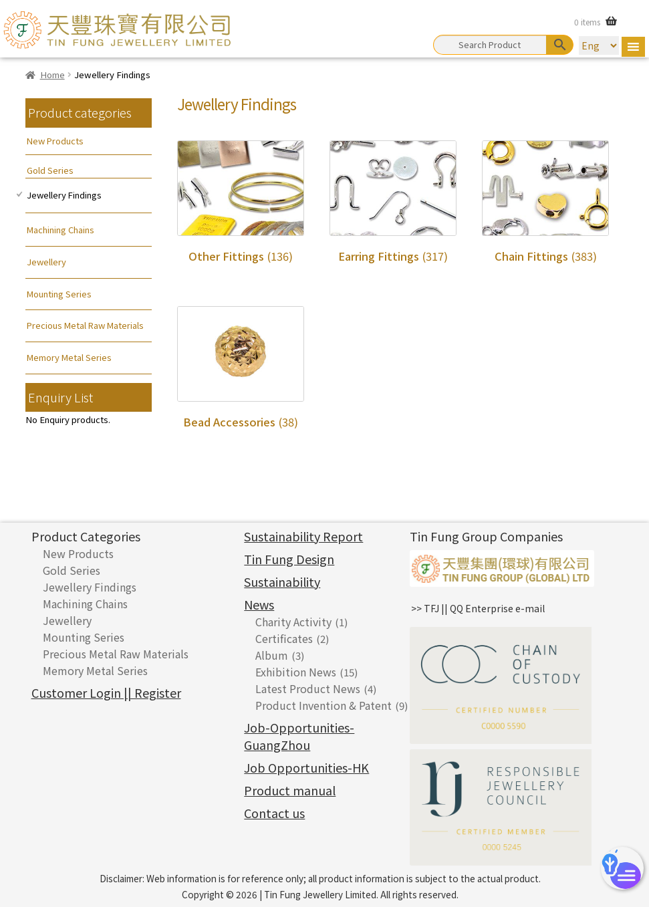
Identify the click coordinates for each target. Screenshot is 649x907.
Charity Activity (293, 622)
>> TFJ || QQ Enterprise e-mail (478, 608)
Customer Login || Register (106, 692)
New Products (55, 140)
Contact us (274, 812)
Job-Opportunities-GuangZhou (299, 736)
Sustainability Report (303, 536)
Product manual (290, 790)
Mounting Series (59, 293)
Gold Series (50, 170)
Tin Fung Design (289, 558)
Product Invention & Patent (323, 705)
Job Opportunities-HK (306, 767)
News (259, 604)
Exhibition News (295, 672)
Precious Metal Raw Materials (85, 325)
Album (271, 655)
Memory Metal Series (69, 357)
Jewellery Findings (64, 194)
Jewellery (46, 261)
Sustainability (282, 581)
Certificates (284, 638)
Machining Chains (60, 229)
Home (52, 74)
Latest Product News (307, 688)
